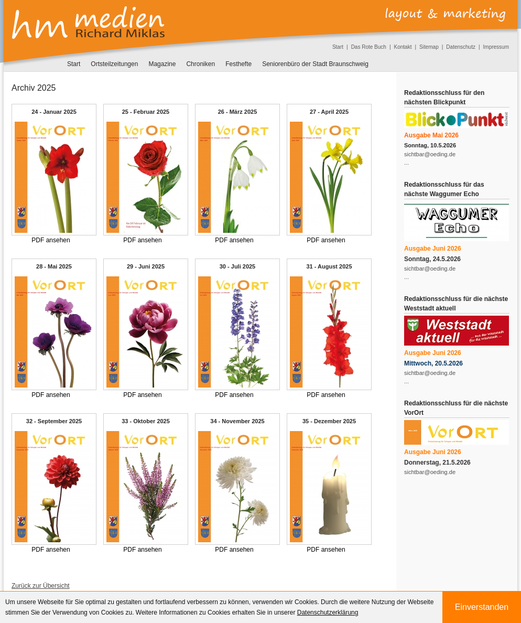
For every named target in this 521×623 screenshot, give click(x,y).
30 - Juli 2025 (238, 266)
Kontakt (403, 47)
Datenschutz (460, 47)
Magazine (162, 64)
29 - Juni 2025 (146, 266)
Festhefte (238, 64)
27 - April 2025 (329, 112)
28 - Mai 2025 (54, 266)
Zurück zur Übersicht (41, 585)
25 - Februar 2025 (146, 112)
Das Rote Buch (368, 47)
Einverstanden (481, 607)
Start (337, 47)
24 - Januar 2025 (54, 112)
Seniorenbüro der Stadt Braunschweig (315, 64)
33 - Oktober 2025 (146, 421)
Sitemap (429, 47)
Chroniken (200, 64)
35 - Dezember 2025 (329, 421)
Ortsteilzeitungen (114, 64)
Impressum (496, 47)
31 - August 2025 (329, 266)
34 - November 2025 (237, 421)
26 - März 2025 (237, 112)
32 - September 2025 (54, 421)
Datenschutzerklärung (328, 612)
